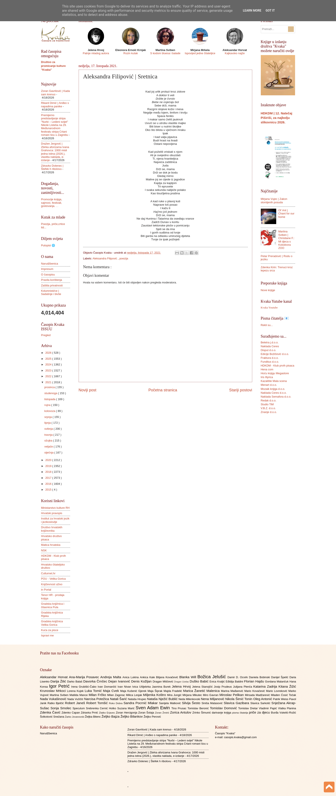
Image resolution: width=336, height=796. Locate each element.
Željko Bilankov (132, 716)
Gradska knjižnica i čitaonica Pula (52, 605)
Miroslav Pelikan (232, 695)
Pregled (46, 335)
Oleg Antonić (263, 699)
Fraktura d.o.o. (270, 357)
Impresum (47, 269)
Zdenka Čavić (51, 712)
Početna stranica (162, 390)
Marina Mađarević (232, 691)
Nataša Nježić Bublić (162, 699)
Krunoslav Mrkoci (53, 691)
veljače (49, 446)
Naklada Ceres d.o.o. (274, 392)
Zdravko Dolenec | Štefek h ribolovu (52, 167)
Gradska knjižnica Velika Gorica (52, 623)
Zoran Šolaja (146, 712)
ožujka (48, 440)
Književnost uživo (51, 584)
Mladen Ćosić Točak (283, 695)
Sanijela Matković (170, 703)
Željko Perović (152, 716)
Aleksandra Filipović (105, 258)
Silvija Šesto (192, 703)
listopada (50, 399)
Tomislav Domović (224, 708)
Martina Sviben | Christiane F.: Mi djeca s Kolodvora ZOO (286, 240)
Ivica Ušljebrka (142, 686)
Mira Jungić (175, 695)
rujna (47, 405)
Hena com (267, 369)
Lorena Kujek (76, 691)
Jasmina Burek (162, 686)
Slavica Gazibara (237, 703)
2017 (48, 477)
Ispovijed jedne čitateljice (200, 53)
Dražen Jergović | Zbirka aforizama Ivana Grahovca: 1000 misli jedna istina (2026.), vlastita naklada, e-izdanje (55, 152)
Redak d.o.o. (268, 400)
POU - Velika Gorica (53, 578)
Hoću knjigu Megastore (275, 373)
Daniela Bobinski (260, 677)
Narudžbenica (49, 263)
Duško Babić (200, 681)
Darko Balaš (75, 681)
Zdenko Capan (71, 712)
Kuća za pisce (49, 630)
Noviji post (87, 390)
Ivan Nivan (125, 686)
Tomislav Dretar (248, 708)
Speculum (79, 708)
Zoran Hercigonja (127, 712)
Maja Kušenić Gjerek (133, 691)
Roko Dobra (116, 703)
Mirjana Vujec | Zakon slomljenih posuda (274, 200)
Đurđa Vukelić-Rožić (283, 712)
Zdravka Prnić (90, 712)
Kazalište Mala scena (274, 381)
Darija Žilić (58, 681)
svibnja (49, 428)
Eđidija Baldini (235, 681)
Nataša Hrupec (137, 699)
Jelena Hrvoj (182, 686)
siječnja (49, 452)
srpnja (48, 417)
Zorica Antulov (181, 712)
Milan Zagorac (116, 695)
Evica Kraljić (218, 681)
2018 (48, 471)
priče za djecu (260, 712)
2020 (48, 460)
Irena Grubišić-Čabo (84, 686)
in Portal (46, 589)
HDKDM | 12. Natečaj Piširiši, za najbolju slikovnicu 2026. (276, 117)
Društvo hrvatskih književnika (51, 529)
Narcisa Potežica (97, 699)
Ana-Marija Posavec (84, 677)
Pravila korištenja (51, 279)
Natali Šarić (119, 699)
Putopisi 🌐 (48, 245)
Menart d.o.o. (269, 384)
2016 (48, 483)
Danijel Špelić (280, 677)
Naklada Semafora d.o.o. (276, 396)
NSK (44, 550)
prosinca (50, 387)
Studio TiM (267, 404)
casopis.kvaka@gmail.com (240, 737)
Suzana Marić (126, 708)
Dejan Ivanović (119, 681)
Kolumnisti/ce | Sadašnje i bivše (51, 292)
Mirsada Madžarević (258, 695)
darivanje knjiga (222, 712)
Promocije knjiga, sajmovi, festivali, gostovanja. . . (51, 203)
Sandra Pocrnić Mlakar (141, 703)
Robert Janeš (75, 703)
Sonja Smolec (61, 708)
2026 (48, 352)
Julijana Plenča (243, 686)
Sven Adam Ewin (153, 707)
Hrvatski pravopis (51, 513)
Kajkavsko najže (235, 53)
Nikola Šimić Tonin (239, 699)
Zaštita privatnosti (52, 285)
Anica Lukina (131, 677)
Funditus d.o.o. (270, 361)
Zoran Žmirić (162, 712)
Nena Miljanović (213, 699)
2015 (48, 489)
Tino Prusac (179, 708)
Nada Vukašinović (54, 699)
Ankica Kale (148, 677)
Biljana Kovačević (167, 677)
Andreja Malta (111, 677)
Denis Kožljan (142, 681)
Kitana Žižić (287, 686)
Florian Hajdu (254, 681)
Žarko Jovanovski (75, 716)
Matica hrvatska (50, 544)
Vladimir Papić (268, 708)
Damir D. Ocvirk (238, 677)
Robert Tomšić (97, 703)
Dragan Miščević (163, 681)
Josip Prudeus (223, 686)
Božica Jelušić (212, 676)
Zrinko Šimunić (202, 712)
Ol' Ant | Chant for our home (286, 213)
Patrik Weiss (281, 699)
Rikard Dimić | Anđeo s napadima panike (55, 104)
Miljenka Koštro (155, 695)
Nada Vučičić (75, 699)
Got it (270, 10)
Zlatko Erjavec (107, 712)
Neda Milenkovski (189, 699)
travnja (48, 434)
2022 (48, 376)
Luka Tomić (94, 691)
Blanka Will (188, 677)
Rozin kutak (130, 53)
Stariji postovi (240, 390)
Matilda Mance (79, 695)
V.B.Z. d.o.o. (268, 408)
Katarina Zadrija (266, 686)
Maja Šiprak (155, 691)
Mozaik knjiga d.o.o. (273, 389)
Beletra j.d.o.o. (270, 342)
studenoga (51, 393)
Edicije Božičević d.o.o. (275, 354)
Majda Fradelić (173, 691)
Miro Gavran (211, 695)
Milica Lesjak (134, 695)
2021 (48, 382)
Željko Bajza (111, 716)
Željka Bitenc (93, 716)
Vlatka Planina (287, 708)
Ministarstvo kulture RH (55, 507)
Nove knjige (268, 290)
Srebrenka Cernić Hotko (101, 708)
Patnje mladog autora (96, 53)
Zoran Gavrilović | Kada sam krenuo (149, 729)
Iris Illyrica (267, 377)
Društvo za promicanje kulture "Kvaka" (53, 65)
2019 (48, 466)
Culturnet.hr (48, 573)
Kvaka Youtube (269, 307)
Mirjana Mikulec (193, 695)
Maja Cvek (111, 691)
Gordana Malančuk (277, 681)
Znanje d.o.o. (269, 412)
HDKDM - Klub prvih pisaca (277, 365)
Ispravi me (47, 635)
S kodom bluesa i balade (165, 53)
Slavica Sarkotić (260, 703)
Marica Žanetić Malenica (202, 691)
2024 (48, 364)
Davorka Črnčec (95, 681)
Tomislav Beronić (199, 708)
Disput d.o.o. (268, 350)
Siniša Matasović (213, 703)
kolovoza (50, 411)
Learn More (252, 10)
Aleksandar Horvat (54, 677)
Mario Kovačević (255, 691)
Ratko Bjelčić (56, 703)
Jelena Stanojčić (203, 686)
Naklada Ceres (270, 346)
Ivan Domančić (108, 686)
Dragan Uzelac (182, 682)
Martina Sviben (59, 695)
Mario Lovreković (277, 691)
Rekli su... (267, 325)
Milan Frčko (98, 695)
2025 (48, 358)
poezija (123, 258)
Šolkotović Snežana (52, 716)
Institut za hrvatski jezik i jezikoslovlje (55, 520)
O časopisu (48, 274)
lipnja (48, 422)
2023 (48, 370)
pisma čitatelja (240, 712)
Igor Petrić (60, 686)
